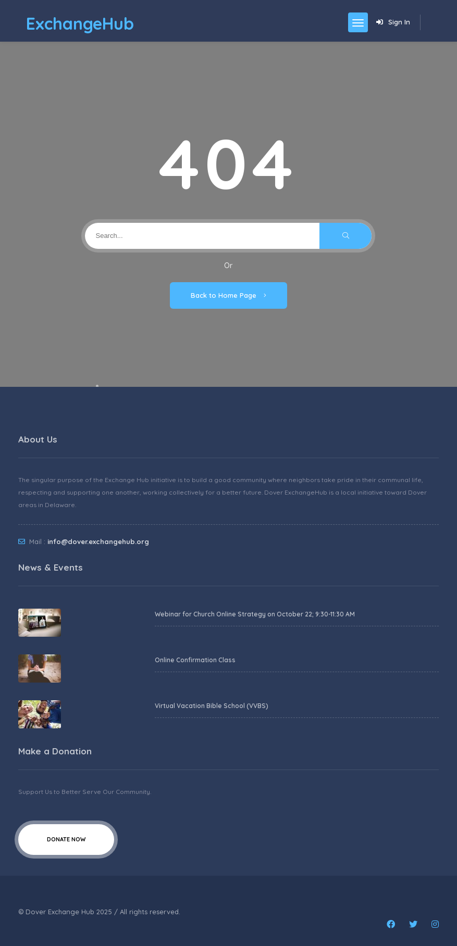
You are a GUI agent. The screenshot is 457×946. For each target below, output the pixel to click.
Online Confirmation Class (195, 660)
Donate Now (66, 839)
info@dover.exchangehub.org (98, 541)
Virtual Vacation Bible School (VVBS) (211, 706)
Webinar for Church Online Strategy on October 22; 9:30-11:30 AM (255, 614)
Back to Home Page (228, 295)
